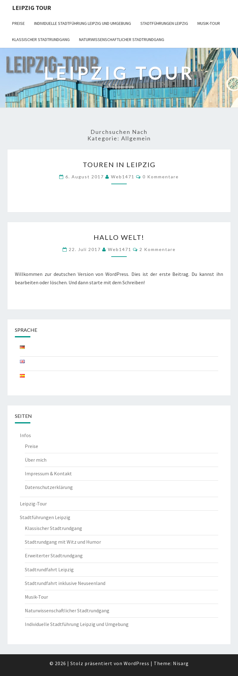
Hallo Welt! (119, 237)
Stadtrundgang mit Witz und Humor (63, 542)
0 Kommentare (161, 176)
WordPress (136, 663)
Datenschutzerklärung (49, 487)
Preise (18, 23)
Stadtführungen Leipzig (164, 23)
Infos (25, 435)
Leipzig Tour (31, 7)
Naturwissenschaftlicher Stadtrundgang (121, 39)
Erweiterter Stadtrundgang (54, 555)
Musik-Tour (208, 23)
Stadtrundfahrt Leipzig (49, 569)
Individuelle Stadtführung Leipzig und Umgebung (82, 23)
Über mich (35, 460)
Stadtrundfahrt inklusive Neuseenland (65, 583)
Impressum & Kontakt (48, 473)
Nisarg (181, 663)
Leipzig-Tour (33, 503)
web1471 (122, 176)
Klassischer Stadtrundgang (41, 39)
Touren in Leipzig (119, 164)
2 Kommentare (157, 249)
